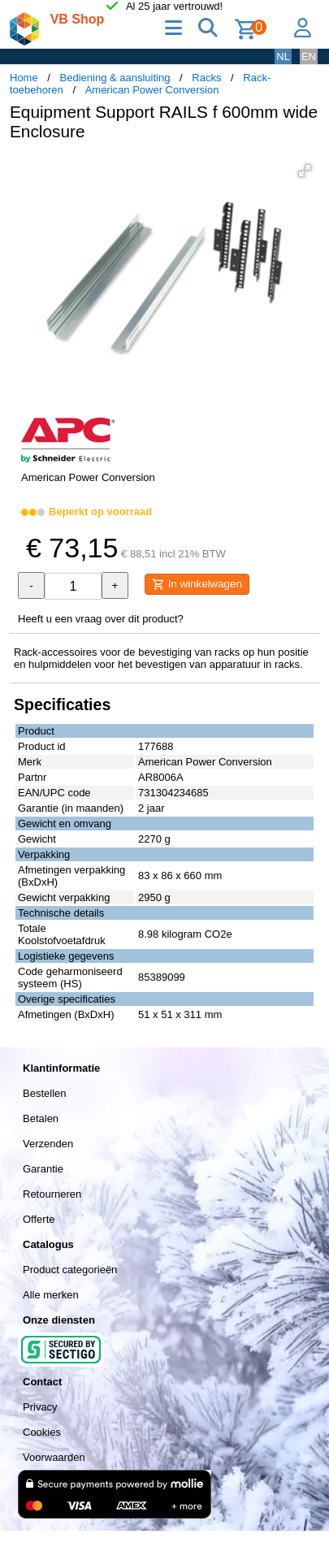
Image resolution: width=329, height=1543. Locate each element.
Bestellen (44, 1093)
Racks (206, 78)
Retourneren (52, 1194)
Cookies (42, 1432)
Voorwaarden (54, 1457)
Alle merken (51, 1295)
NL (283, 56)
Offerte (39, 1219)
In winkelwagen (197, 584)
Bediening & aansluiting (115, 78)
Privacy (40, 1407)
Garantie (43, 1169)
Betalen (40, 1118)
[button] (305, 171)
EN (308, 56)
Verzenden (48, 1144)
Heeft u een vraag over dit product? (101, 619)
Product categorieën (70, 1269)
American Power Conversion (152, 90)
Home (24, 78)
